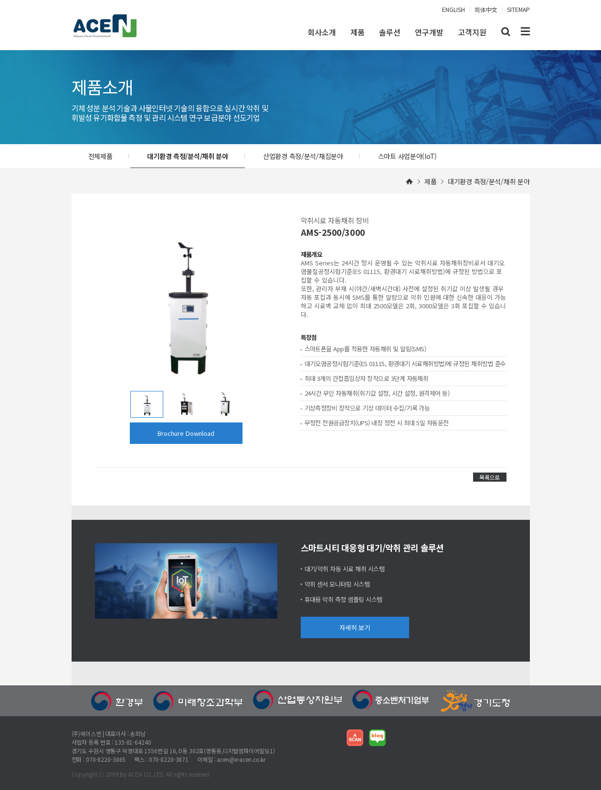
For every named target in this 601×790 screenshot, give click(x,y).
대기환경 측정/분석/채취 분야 (187, 156)
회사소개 (321, 32)
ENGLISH (453, 9)
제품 (357, 32)
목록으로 (489, 477)
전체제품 (100, 156)
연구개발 (429, 32)
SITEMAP (518, 9)
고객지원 (472, 32)
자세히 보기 (354, 627)
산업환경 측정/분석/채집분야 (303, 156)
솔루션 (390, 32)
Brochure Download (186, 433)
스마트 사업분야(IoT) (407, 156)
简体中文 (485, 9)
